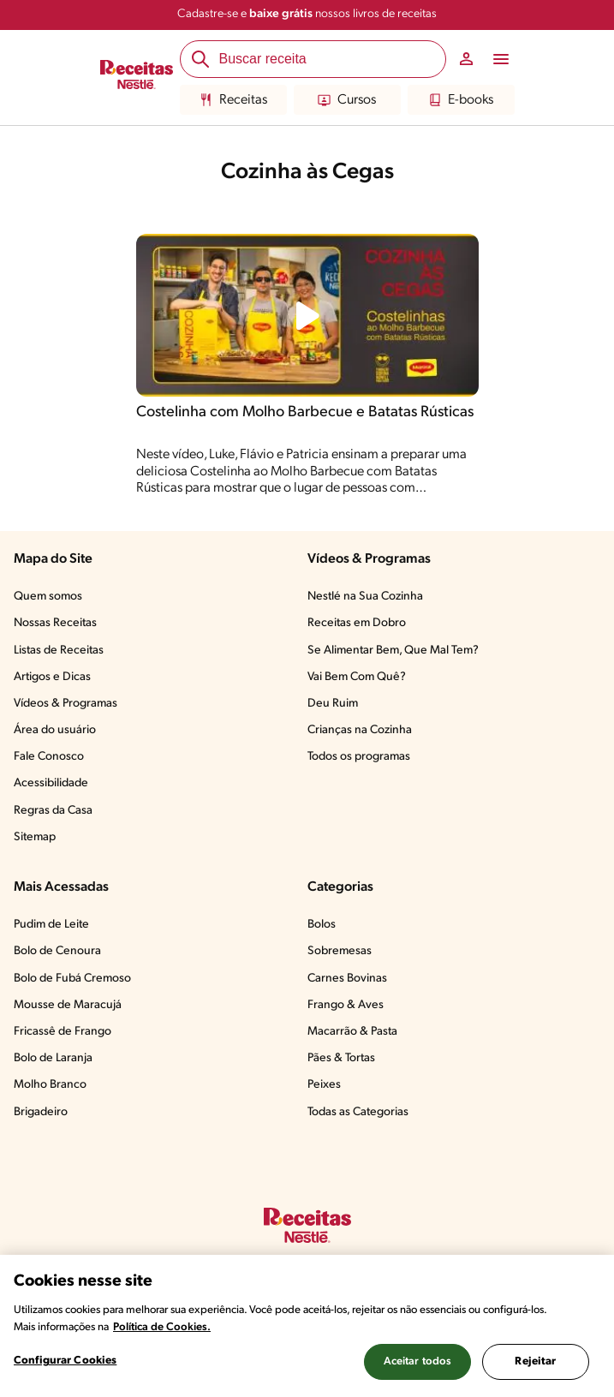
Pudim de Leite (51, 924)
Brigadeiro (41, 1112)
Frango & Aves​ (345, 1005)
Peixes (324, 1084)
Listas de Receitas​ (59, 650)
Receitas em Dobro (356, 623)
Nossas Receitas (55, 623)
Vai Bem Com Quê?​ (356, 677)
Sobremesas (339, 951)
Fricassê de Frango (62, 1031)
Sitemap (35, 837)
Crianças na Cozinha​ (359, 730)
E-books (460, 100)
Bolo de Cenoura (57, 951)
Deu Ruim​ (332, 703)
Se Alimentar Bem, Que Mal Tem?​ (393, 650)
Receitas (233, 100)
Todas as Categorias (357, 1112)
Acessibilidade (51, 783)
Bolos (321, 924)
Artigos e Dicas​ (52, 677)
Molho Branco (50, 1084)
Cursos (347, 100)
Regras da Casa (53, 810)
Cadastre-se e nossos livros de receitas (307, 14)
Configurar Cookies (65, 1360)
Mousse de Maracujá (68, 1005)
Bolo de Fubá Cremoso (72, 978)
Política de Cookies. (162, 1327)
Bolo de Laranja (53, 1058)
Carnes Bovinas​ (347, 978)
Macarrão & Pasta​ (352, 1031)
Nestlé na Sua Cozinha (365, 596)
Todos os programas (358, 756)
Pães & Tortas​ (341, 1058)
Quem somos (48, 596)
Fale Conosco (49, 756)
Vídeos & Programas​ (65, 703)
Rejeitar (535, 1361)
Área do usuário (55, 730)
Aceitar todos (418, 1361)
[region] (307, 1326)
